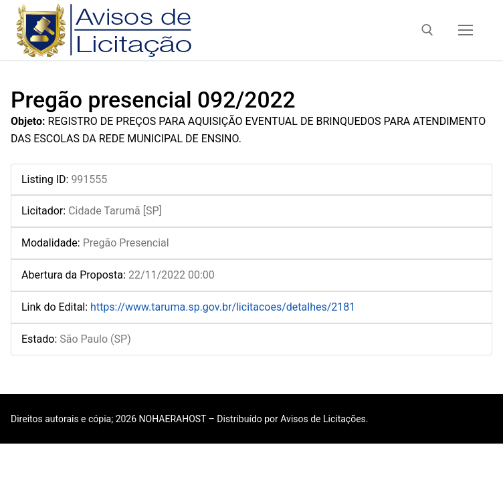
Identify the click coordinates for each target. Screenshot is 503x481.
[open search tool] (427, 30)
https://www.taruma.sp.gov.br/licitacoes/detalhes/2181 (222, 307)
